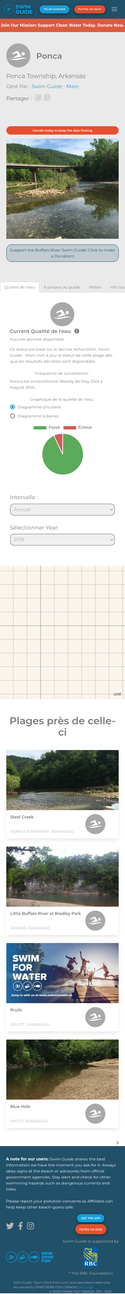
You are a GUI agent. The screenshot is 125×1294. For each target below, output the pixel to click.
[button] (114, 9)
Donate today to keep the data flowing (62, 130)
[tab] (19, 287)
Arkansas (72, 76)
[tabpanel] (62, 421)
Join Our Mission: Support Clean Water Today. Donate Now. (62, 25)
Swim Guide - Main (55, 86)
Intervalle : (24, 497)
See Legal (86, 1287)
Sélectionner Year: (34, 527)
